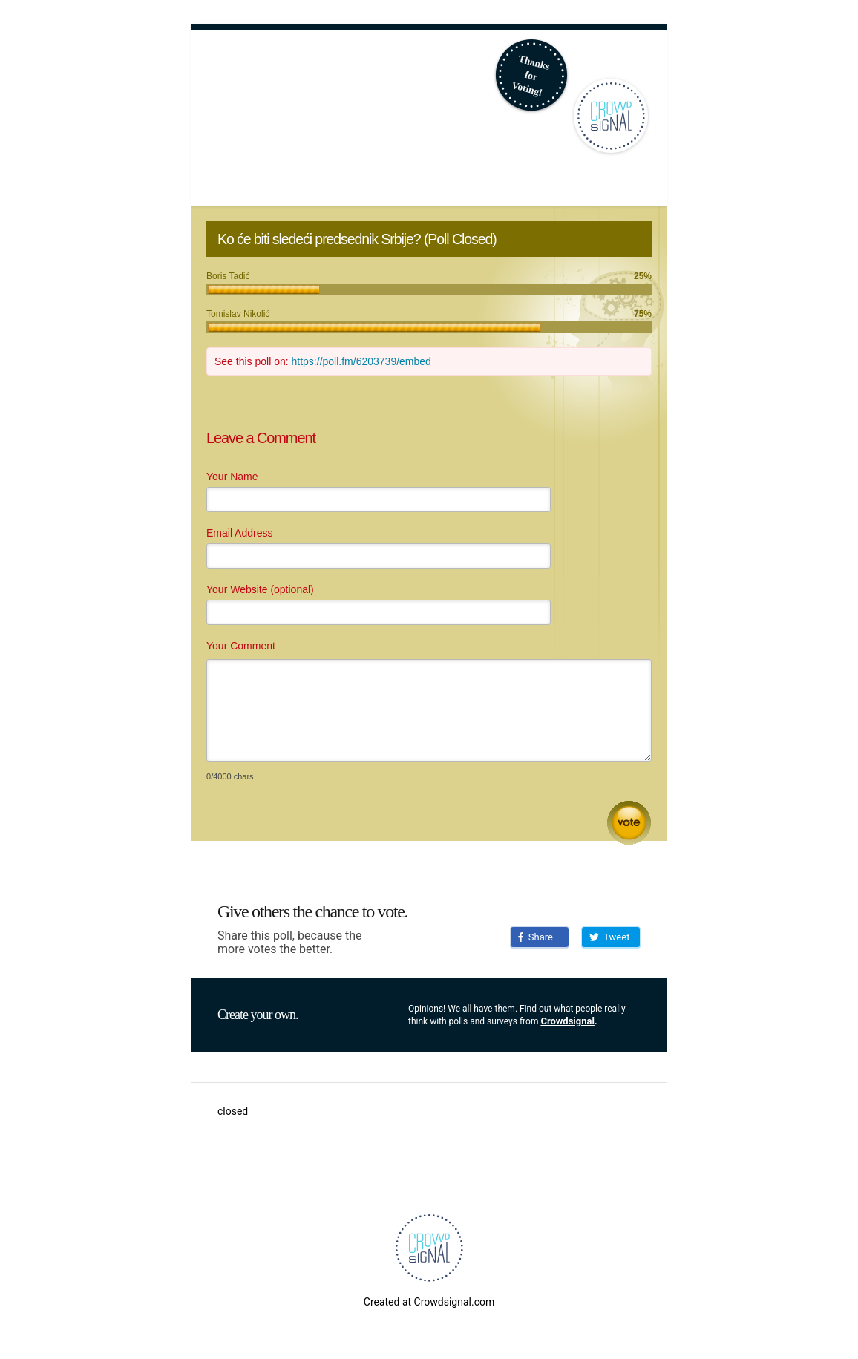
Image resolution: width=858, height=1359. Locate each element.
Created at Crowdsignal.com (429, 1302)
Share (535, 937)
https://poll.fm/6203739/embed (361, 361)
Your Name (232, 476)
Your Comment (240, 646)
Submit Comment (629, 822)
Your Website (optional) (260, 589)
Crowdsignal (567, 1020)
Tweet (609, 937)
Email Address (239, 533)
